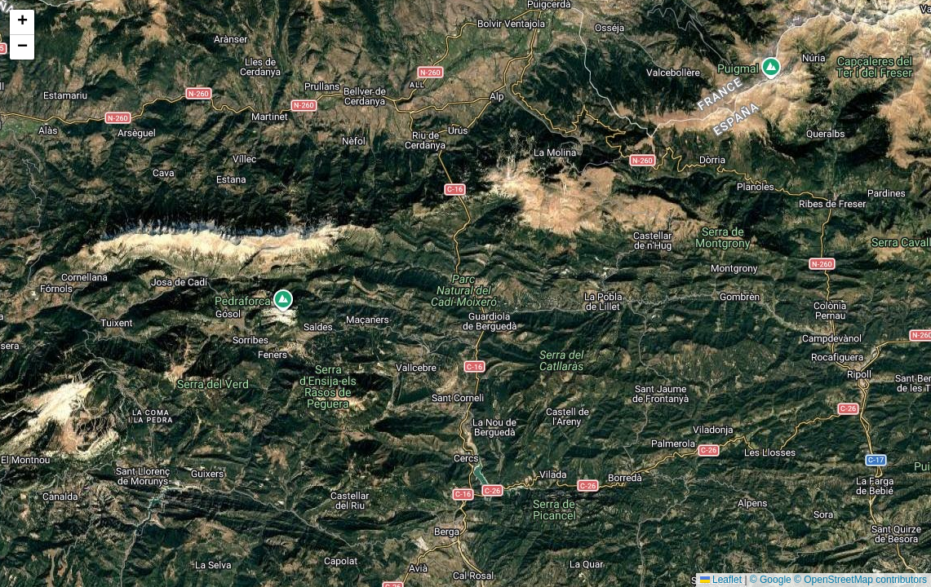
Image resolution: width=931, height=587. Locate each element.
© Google (770, 579)
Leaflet (721, 579)
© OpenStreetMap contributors (860, 579)
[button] (22, 22)
